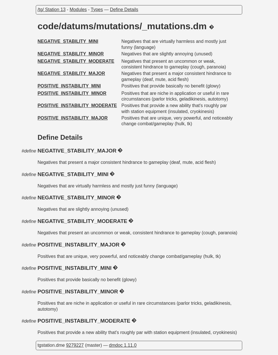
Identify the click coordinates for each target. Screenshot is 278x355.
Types (97, 9)
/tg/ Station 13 (51, 9)
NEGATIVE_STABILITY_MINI (67, 41)
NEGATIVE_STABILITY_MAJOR (71, 73)
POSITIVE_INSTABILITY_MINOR (71, 93)
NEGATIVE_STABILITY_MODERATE (75, 61)
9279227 (75, 345)
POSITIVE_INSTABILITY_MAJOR (72, 118)
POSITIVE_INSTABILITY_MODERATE (77, 105)
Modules (78, 9)
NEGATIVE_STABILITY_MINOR (70, 53)
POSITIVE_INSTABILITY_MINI (69, 85)
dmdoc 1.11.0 (123, 345)
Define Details (124, 9)
